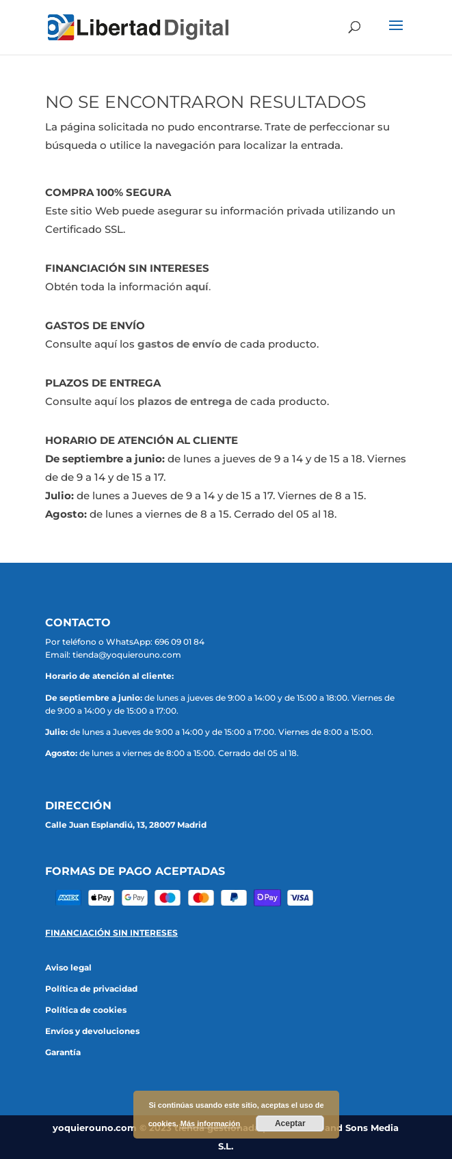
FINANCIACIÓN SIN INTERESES (111, 932)
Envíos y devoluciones (92, 1031)
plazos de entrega (184, 401)
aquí (197, 286)
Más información (210, 1123)
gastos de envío (179, 343)
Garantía (63, 1052)
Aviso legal (68, 967)
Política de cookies (86, 1010)
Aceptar (290, 1123)
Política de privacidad (91, 988)
